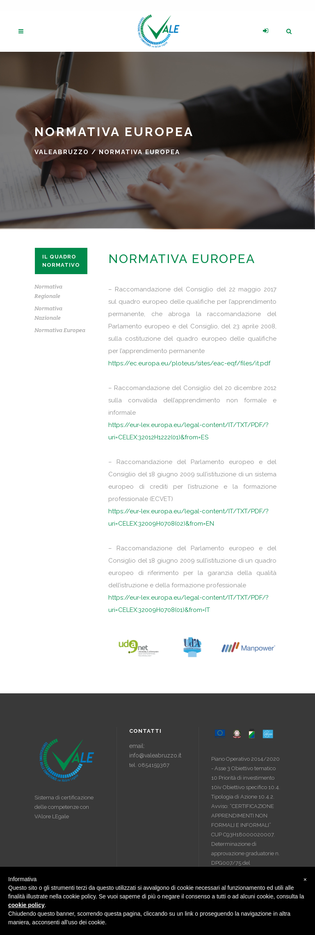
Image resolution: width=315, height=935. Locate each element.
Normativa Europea (59, 330)
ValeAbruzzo (61, 152)
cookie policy (26, 905)
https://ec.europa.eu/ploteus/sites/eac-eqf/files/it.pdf (189, 363)
